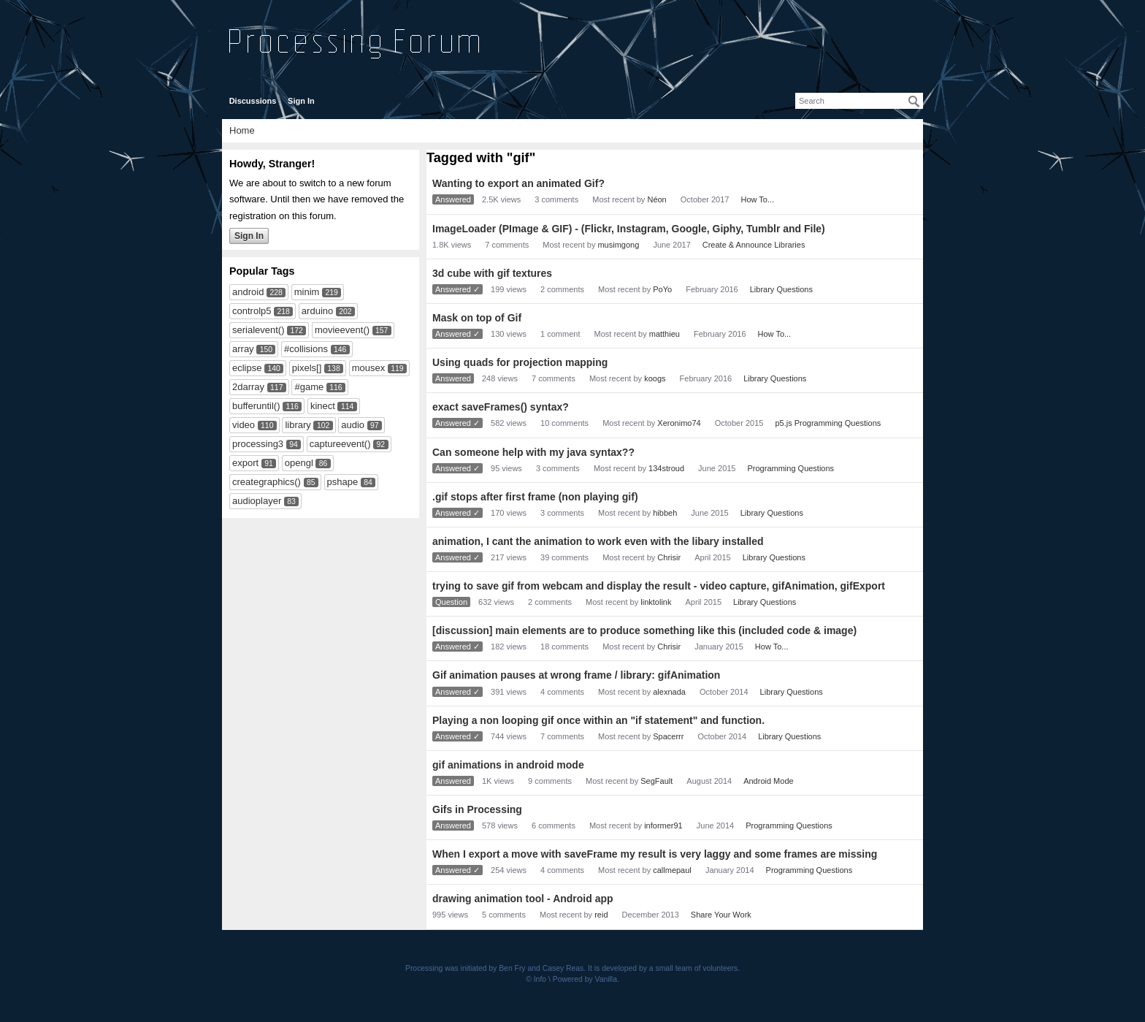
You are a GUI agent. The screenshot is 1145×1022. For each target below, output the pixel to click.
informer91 (663, 825)
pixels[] (306, 367)
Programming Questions (791, 468)
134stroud (666, 468)
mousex (369, 367)
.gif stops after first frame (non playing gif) (535, 497)
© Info (536, 979)
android (248, 291)
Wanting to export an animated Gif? (518, 183)
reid (601, 914)
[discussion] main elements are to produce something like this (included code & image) (644, 630)
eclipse (246, 367)
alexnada (669, 691)
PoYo (662, 289)
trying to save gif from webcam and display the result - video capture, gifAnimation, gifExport (658, 586)
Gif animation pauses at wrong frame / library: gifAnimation (576, 675)
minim (307, 291)
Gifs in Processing (477, 809)
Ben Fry (512, 968)
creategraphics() (266, 481)
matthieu (664, 333)
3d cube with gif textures (492, 273)
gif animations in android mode (508, 765)
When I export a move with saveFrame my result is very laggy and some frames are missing (654, 854)
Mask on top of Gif (476, 318)
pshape (343, 481)
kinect (322, 405)
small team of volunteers (697, 968)
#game (308, 386)
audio (352, 424)
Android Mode (768, 781)
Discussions (253, 100)
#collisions (306, 348)
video (243, 424)
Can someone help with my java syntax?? (533, 452)
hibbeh (665, 512)
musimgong (618, 244)
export (245, 462)
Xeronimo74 (678, 423)
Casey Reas (563, 968)
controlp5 (251, 310)
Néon (656, 199)
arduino (317, 310)
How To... (757, 199)
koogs (654, 378)
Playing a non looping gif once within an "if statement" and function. (598, 720)
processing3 (257, 443)
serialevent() (258, 329)
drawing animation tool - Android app (522, 898)
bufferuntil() (256, 405)
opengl (299, 462)
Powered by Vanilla (585, 979)
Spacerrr (668, 736)
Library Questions (781, 289)
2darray (248, 386)
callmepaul (672, 870)
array (243, 348)
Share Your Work (721, 914)
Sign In (301, 100)
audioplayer (256, 500)
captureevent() (340, 443)
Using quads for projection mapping (520, 362)
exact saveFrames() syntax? (500, 407)
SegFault (656, 781)
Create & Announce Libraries (753, 244)
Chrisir (669, 557)
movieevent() (342, 329)
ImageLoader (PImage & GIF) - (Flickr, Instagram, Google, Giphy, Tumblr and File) (628, 228)
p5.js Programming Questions (828, 423)
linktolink (655, 602)
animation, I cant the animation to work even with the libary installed (598, 541)
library (297, 424)
